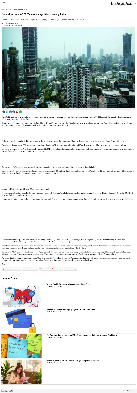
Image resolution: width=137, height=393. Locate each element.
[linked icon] (11, 111)
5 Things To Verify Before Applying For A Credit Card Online (71, 310)
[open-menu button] (4, 3)
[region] (68, 133)
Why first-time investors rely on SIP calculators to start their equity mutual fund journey (82, 335)
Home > (3, 9)
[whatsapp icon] (21, 111)
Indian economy (70, 269)
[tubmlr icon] (14, 111)
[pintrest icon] (17, 111)
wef (61, 269)
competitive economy (30, 269)
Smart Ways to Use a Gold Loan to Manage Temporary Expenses (72, 361)
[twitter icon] (7, 111)
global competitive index (11, 269)
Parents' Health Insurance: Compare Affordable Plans (68, 284)
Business (9, 9)
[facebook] (4, 111)
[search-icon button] (135, 3)
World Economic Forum (48, 269)
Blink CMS (132, 390)
